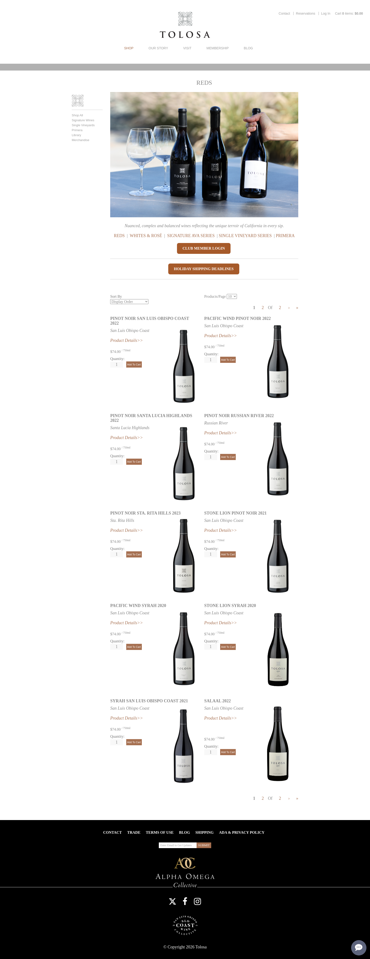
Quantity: (117, 359)
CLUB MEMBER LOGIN (204, 248)
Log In (325, 13)
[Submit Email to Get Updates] (204, 845)
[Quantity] (116, 365)
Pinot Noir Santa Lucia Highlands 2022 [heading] (151, 418)
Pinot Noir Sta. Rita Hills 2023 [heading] (145, 513)
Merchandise (80, 140)
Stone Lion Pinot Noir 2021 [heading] (235, 513)
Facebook (185, 901)
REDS (119, 235)
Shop (129, 48)
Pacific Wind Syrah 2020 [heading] (138, 605)
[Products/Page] (232, 296)
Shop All (77, 115)
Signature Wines (83, 120)
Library (76, 135)
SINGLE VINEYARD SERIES (246, 235)
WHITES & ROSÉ (146, 235)
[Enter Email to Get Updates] (178, 845)
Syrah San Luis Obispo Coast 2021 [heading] (149, 701)
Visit (187, 48)
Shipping (204, 832)
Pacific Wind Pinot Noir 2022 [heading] (237, 318)
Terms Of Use (160, 832)
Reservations (305, 13)
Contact (284, 13)
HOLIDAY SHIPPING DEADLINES (204, 269)
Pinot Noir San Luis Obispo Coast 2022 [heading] (149, 321)
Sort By (116, 296)
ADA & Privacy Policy (241, 832)
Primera (77, 130)
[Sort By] (129, 301)
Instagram (197, 901)
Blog (248, 48)
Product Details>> (126, 530)
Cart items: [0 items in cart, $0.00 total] (349, 13)
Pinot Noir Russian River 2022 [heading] (239, 415)
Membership (217, 48)
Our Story (158, 48)
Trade (133, 832)
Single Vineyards (83, 125)
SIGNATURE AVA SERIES (190, 235)
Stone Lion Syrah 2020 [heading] (230, 605)
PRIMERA (285, 235)
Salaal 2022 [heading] (217, 701)
